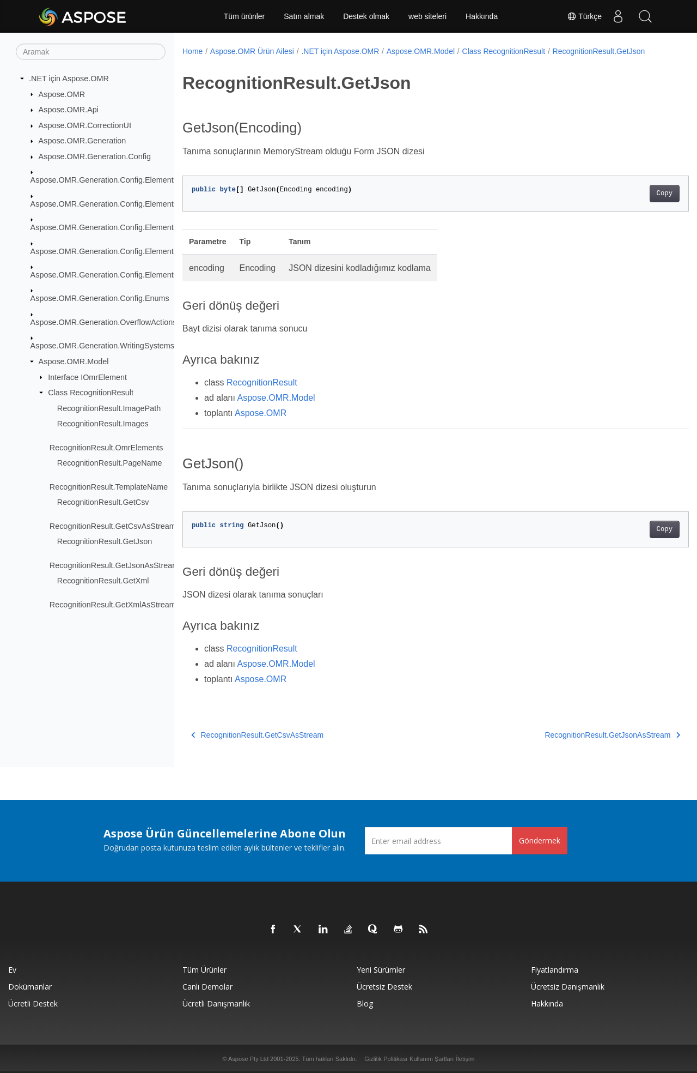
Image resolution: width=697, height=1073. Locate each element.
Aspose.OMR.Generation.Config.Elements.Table (114, 274)
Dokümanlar (30, 986)
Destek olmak (366, 16)
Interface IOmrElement (87, 376)
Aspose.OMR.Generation (82, 140)
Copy (629, 193)
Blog (365, 1003)
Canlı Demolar (207, 986)
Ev (12, 970)
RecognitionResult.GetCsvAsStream (113, 526)
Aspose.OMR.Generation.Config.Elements (104, 180)
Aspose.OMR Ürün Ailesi (252, 51)
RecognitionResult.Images (103, 423)
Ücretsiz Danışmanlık (567, 986)
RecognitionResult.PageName (109, 463)
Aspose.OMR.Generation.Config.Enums (99, 298)
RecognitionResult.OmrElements (106, 447)
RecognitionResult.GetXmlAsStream (113, 604)
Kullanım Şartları (431, 1059)
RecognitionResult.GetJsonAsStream (114, 565)
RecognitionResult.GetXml (103, 580)
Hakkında (482, 16)
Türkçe (584, 16)
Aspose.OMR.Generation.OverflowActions (103, 322)
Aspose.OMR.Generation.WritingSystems (102, 345)
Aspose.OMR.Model (74, 361)
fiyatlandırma (554, 970)
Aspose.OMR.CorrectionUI (85, 125)
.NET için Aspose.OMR (69, 78)
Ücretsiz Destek (384, 986)
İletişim (465, 1059)
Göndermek (539, 840)
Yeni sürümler (381, 970)
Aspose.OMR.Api (69, 109)
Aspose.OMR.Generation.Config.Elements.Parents (118, 227)
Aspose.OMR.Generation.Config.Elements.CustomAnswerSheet (142, 204)
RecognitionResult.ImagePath (109, 408)
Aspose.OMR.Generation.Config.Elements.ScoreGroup (126, 250)
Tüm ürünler (244, 16)
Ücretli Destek (33, 1003)
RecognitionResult (262, 382)
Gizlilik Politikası (385, 1059)
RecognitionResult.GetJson (104, 541)
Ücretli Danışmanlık (216, 1003)
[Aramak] (91, 52)
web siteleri (427, 16)
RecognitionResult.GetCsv (103, 502)
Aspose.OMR (62, 93)
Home (192, 51)
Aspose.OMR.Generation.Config (95, 156)
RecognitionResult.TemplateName (109, 487)
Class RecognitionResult (90, 392)
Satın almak (304, 16)
